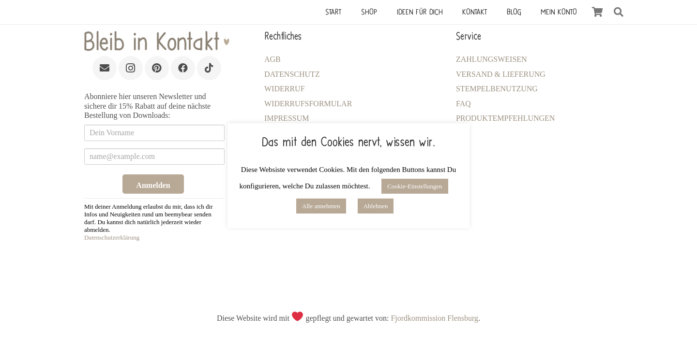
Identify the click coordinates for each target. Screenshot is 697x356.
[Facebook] (183, 68)
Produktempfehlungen (505, 118)
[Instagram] (131, 68)
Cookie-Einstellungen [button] (414, 186)
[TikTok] (209, 68)
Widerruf (284, 89)
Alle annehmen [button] (321, 206)
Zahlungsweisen (491, 59)
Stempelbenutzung (497, 89)
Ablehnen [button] (376, 206)
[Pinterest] (157, 68)
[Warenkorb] (597, 12)
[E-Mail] (104, 68)
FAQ (463, 104)
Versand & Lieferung (500, 74)
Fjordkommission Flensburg (434, 318)
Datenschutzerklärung (111, 237)
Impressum (286, 118)
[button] (618, 12)
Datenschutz (292, 74)
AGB (272, 59)
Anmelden (153, 185)
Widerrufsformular (308, 104)
